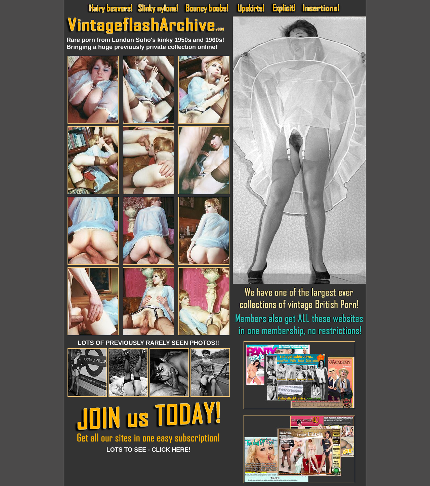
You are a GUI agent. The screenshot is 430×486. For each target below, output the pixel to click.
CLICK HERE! (171, 449)
